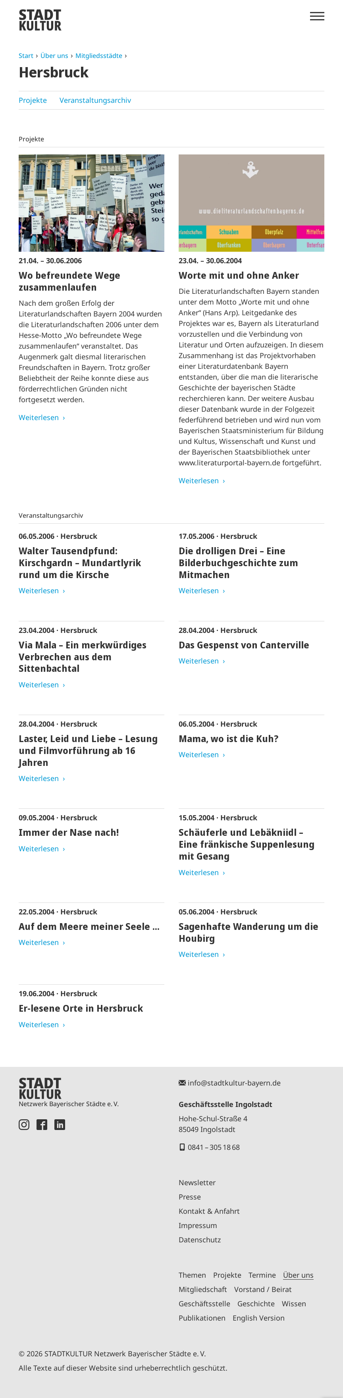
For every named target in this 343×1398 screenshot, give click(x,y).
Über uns (54, 55)
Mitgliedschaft (203, 1289)
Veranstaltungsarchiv (95, 100)
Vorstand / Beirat (263, 1289)
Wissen (294, 1303)
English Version (259, 1318)
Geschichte (256, 1303)
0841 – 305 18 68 (214, 1147)
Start (26, 55)
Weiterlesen (39, 417)
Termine (262, 1275)
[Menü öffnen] (317, 16)
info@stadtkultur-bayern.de (234, 1083)
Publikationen (202, 1318)
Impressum (198, 1225)
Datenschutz (200, 1239)
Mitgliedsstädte (98, 55)
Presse (190, 1196)
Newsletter (197, 1182)
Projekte (33, 100)
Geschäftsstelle (204, 1303)
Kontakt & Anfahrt (209, 1211)
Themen (192, 1275)
